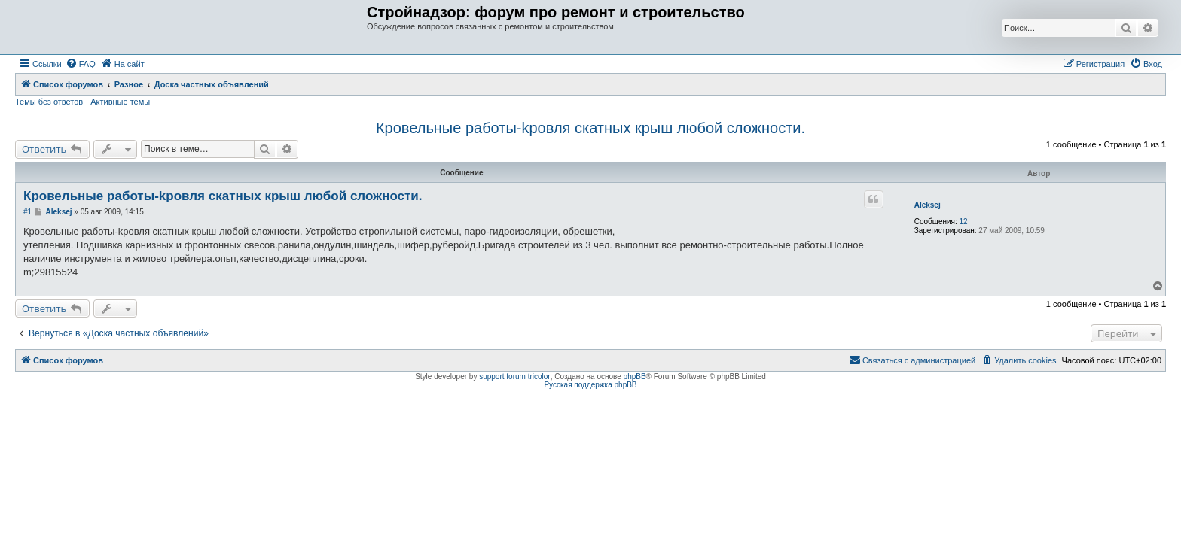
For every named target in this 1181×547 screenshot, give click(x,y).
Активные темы (120, 101)
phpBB (635, 376)
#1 (27, 212)
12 (964, 221)
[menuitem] (81, 64)
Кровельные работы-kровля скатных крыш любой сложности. (590, 128)
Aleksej (927, 205)
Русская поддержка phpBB (590, 385)
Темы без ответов (49, 101)
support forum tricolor (514, 376)
